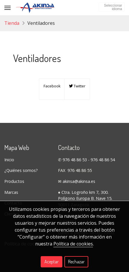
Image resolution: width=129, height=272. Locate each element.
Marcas (11, 192)
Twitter (77, 86)
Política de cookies (73, 244)
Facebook (52, 86)
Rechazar (76, 262)
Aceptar (51, 262)
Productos (14, 181)
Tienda (11, 23)
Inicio (9, 159)
